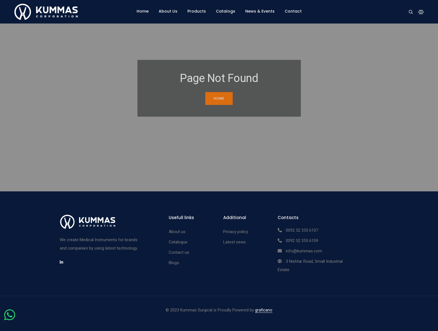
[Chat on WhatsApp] (9, 318)
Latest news (234, 242)
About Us (168, 11)
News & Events (260, 11)
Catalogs (225, 11)
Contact (293, 11)
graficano (263, 310)
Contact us (179, 252)
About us (177, 231)
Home (143, 11)
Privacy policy (235, 231)
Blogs (174, 262)
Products (196, 11)
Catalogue (178, 242)
